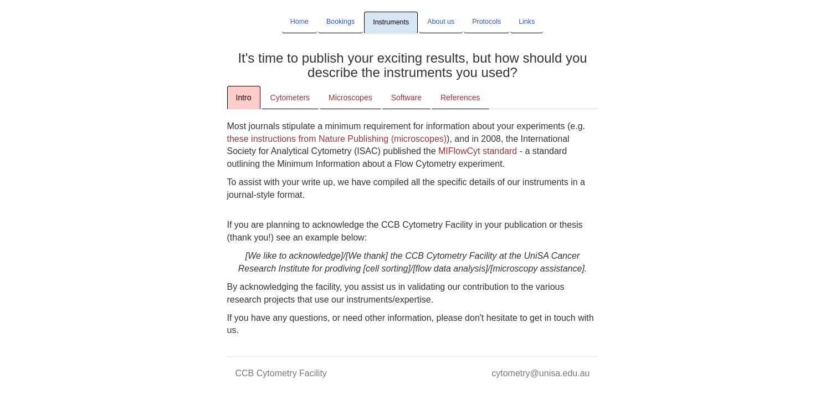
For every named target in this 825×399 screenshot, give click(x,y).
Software (406, 97)
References (460, 97)
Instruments (391, 22)
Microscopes (350, 97)
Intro (244, 97)
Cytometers (290, 97)
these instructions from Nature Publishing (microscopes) (337, 139)
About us (440, 21)
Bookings (340, 21)
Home (299, 21)
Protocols (486, 21)
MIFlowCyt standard (477, 151)
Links (527, 21)
